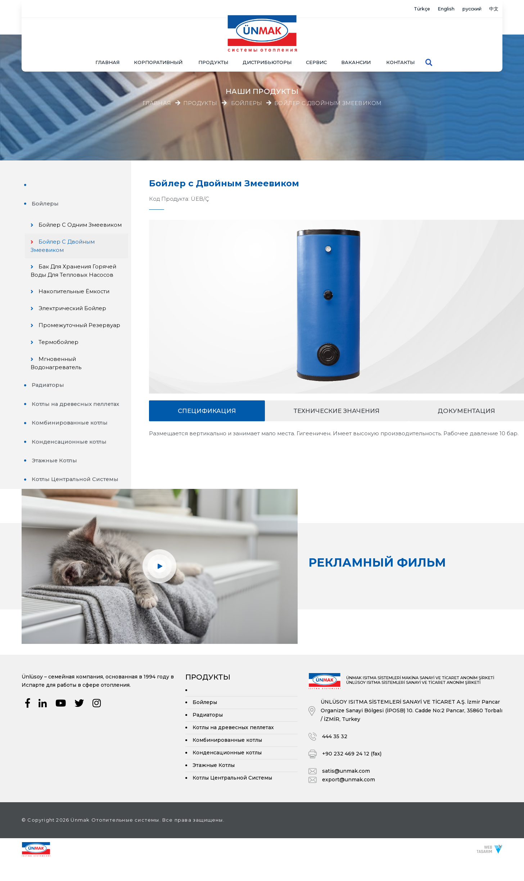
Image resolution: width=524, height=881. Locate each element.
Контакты (400, 45)
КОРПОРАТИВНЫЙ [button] (158, 45)
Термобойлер (62, 362)
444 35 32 (334, 757)
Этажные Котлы (56, 481)
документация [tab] (466, 410)
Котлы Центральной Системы (77, 500)
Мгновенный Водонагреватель (60, 383)
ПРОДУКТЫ (213, 45)
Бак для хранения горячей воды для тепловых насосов (77, 282)
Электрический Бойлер (76, 320)
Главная (107, 45)
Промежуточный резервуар (62, 341)
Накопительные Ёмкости (78, 303)
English (430, 9)
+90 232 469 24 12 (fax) (351, 774)
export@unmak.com (348, 800)
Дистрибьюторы (267, 45)
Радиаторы (49, 405)
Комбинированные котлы (71, 443)
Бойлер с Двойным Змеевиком (327, 103)
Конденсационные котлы (71, 462)
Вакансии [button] (356, 45)
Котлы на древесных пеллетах (78, 424)
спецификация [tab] (207, 410)
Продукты (200, 103)
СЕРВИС (316, 45)
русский (463, 9)
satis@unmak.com (346, 792)
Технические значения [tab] (337, 410)
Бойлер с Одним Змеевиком (62, 232)
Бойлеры (246, 103)
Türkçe (399, 9)
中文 (492, 9)
